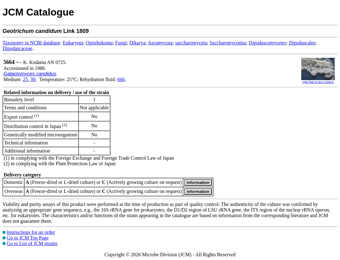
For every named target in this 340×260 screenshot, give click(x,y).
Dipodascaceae (17, 48)
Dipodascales (302, 42)
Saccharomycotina (227, 42)
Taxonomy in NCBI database (31, 42)
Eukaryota (73, 42)
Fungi (121, 42)
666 (121, 79)
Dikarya (137, 42)
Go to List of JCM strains (32, 243)
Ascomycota (160, 42)
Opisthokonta (99, 42)
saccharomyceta (191, 42)
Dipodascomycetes (267, 42)
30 (32, 79)
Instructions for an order (31, 232)
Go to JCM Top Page (28, 237)
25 (25, 79)
